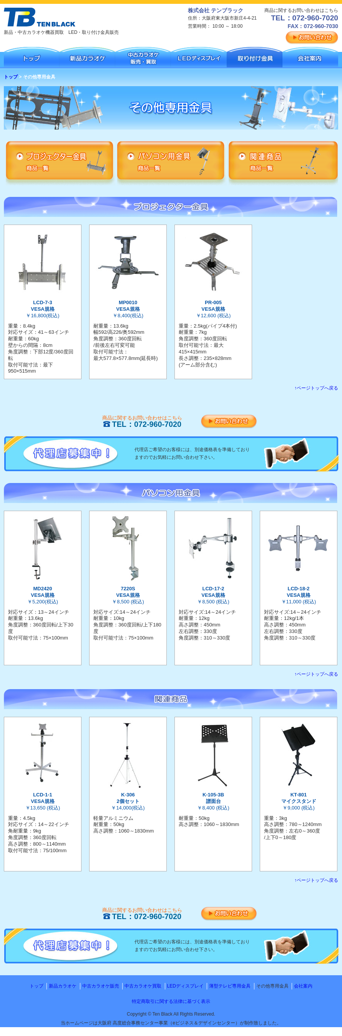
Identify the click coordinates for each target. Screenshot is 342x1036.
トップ (11, 77)
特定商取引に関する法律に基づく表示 (171, 1001)
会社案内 (303, 986)
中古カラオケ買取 (143, 986)
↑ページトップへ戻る (316, 388)
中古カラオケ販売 (100, 986)
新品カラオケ (62, 986)
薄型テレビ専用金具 (230, 986)
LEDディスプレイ (185, 986)
